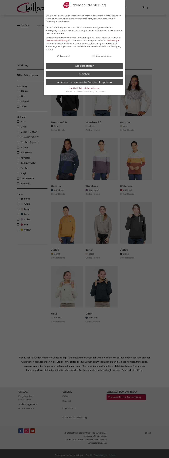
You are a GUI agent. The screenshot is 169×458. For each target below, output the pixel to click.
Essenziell (63, 56)
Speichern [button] (85, 74)
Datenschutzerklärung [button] (85, 91)
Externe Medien (101, 56)
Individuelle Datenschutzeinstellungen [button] (84, 88)
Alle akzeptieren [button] (84, 66)
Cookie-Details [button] (69, 91)
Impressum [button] (100, 91)
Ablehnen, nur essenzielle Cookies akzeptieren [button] (84, 82)
